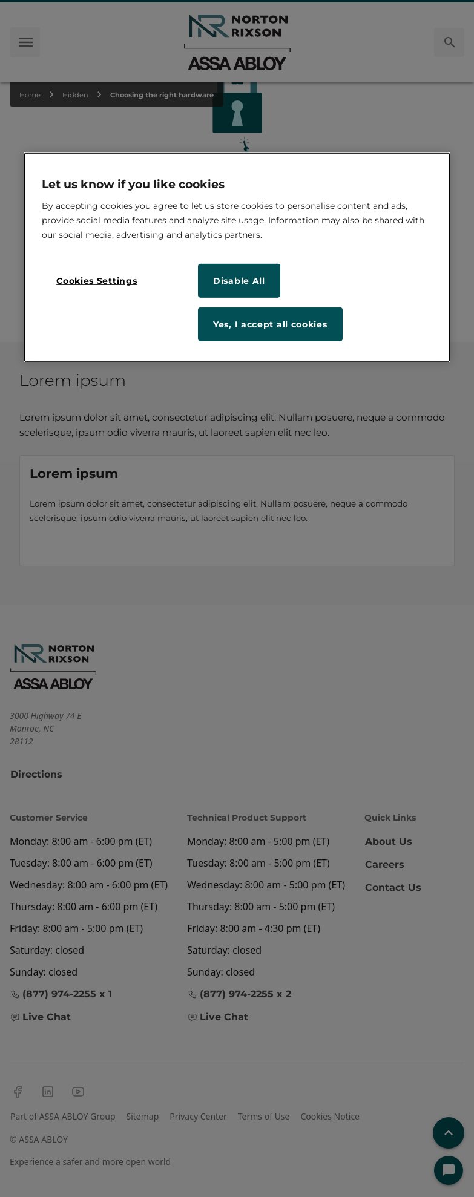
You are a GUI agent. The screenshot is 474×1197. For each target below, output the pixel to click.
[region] (237, 257)
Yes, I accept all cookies (270, 324)
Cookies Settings (96, 280)
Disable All (239, 280)
